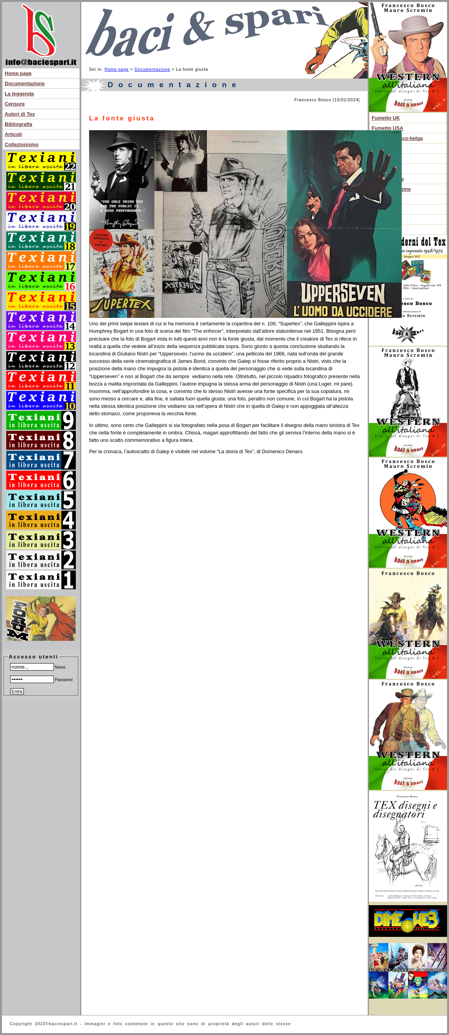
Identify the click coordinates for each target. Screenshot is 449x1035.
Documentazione (25, 83)
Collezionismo (22, 144)
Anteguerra (385, 158)
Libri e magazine (391, 189)
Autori (379, 199)
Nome (38, 667)
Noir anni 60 (386, 148)
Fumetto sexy (388, 179)
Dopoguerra (386, 169)
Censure (15, 104)
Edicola (381, 219)
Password (41, 680)
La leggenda (19, 94)
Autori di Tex (20, 114)
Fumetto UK (386, 118)
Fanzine (381, 230)
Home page (18, 73)
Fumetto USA (387, 128)
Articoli (13, 134)
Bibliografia (18, 124)
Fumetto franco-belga (397, 138)
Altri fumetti (386, 209)
